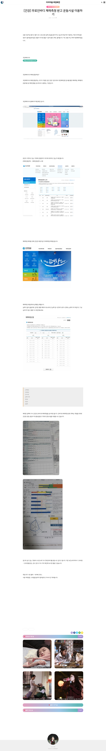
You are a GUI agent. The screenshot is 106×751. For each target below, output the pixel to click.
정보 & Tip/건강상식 (53, 6)
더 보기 (80, 636)
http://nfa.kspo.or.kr (30, 60)
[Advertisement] (53, 589)
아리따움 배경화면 (53, 2)
